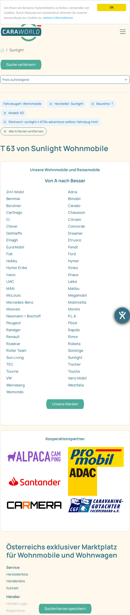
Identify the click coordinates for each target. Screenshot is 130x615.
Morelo (74, 309)
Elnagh (12, 240)
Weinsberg (15, 385)
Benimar (13, 198)
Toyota (74, 371)
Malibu (73, 288)
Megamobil (77, 295)
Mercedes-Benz (19, 302)
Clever (12, 226)
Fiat (9, 253)
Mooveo (13, 309)
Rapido (74, 329)
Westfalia (76, 385)
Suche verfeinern (21, 64)
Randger (13, 329)
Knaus (73, 274)
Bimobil (74, 198)
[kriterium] (65, 79)
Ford (72, 253)
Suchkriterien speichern (65, 608)
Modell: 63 (16, 113)
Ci (8, 219)
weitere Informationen (58, 18)
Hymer (73, 260)
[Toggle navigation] (123, 32)
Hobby (11, 260)
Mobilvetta (77, 302)
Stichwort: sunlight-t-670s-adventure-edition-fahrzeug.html (53, 122)
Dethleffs (14, 233)
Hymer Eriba (16, 267)
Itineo (73, 267)
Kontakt (12, 588)
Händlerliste (15, 581)
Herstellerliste (17, 574)
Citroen (74, 219)
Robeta (74, 343)
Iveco (10, 274)
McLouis (13, 295)
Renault (13, 336)
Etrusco (74, 240)
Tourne (12, 371)
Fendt (73, 247)
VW (9, 378)
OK (112, 7)
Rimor (73, 336)
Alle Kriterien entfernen (26, 131)
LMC (10, 281)
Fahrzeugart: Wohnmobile (22, 103)
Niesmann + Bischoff (23, 316)
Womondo (14, 391)
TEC (9, 364)
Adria (72, 191)
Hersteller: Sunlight (68, 103)
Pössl (72, 322)
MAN (10, 288)
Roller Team (16, 350)
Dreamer (75, 233)
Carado (74, 205)
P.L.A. (72, 316)
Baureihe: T (104, 103)
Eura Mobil (15, 247)
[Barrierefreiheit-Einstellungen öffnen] (122, 315)
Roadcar (13, 343)
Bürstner (13, 205)
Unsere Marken (65, 404)
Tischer (74, 364)
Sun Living (15, 357)
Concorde (76, 226)
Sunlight (75, 357)
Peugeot (13, 322)
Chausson (76, 212)
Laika (72, 281)
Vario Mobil (77, 378)
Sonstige (75, 350)
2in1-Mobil (15, 191)
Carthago (14, 212)
